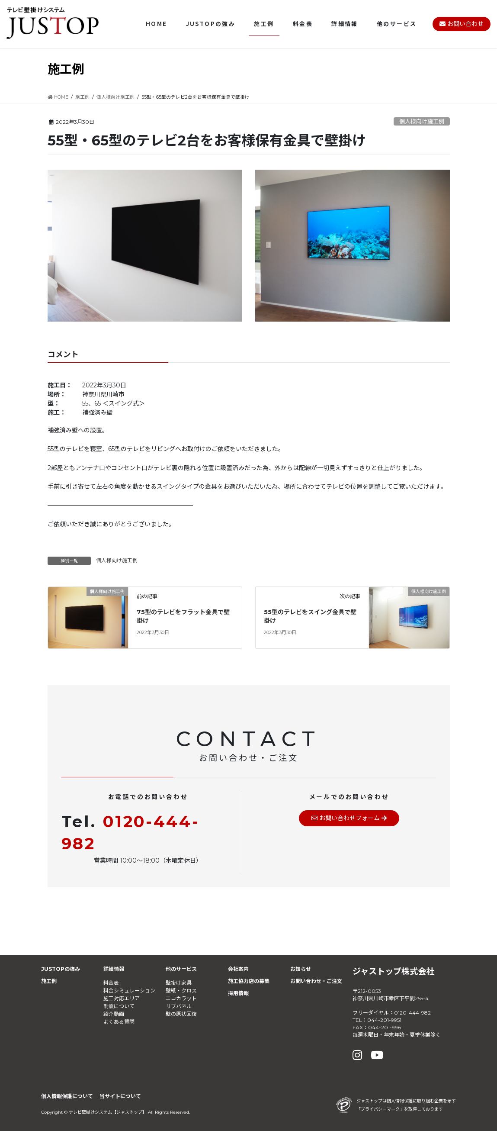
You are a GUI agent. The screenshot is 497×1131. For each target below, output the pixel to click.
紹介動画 (113, 1014)
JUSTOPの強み (60, 969)
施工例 (49, 981)
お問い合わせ (461, 24)
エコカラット (181, 998)
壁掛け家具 (179, 983)
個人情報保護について (67, 1096)
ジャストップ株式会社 (393, 971)
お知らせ (300, 969)
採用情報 (238, 993)
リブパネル (179, 1006)
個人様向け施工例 (421, 121)
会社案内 (238, 969)
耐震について (119, 1006)
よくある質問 (119, 1021)
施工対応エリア (121, 998)
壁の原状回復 (181, 1014)
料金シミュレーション (129, 990)
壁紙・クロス (181, 990)
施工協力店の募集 (248, 981)
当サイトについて (120, 1096)
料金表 (111, 983)
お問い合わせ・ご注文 (316, 981)
